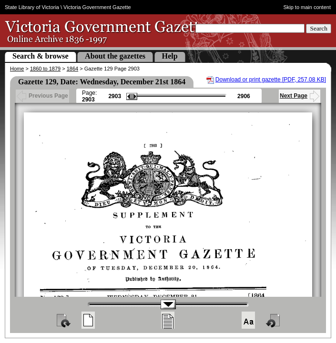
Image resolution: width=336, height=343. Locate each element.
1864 (72, 68)
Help (170, 56)
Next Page (299, 95)
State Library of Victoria (32, 7)
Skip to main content (307, 7)
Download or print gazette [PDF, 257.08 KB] (270, 79)
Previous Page (42, 95)
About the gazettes (115, 56)
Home (17, 68)
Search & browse (40, 56)
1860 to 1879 (45, 68)
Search (318, 28)
